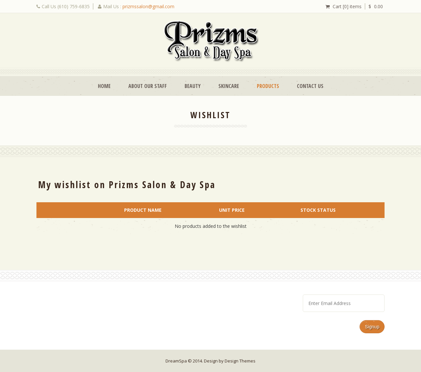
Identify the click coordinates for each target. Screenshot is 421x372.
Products (268, 86)
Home (104, 86)
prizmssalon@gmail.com (148, 6)
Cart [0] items (347, 6)
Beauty (193, 86)
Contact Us (310, 86)
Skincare (228, 86)
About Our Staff (147, 86)
